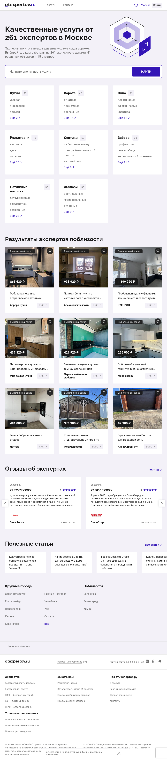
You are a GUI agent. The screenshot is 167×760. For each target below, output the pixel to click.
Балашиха (90, 597)
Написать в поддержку (69, 661)
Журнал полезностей (121, 695)
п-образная (17, 106)
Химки (87, 612)
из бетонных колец (76, 145)
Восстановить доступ (16, 689)
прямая (15, 112)
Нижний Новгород (55, 597)
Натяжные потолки (20, 191)
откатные (70, 100)
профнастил (126, 145)
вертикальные (73, 195)
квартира (124, 112)
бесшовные (17, 212)
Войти (157, 5)
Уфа (46, 612)
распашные (71, 112)
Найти (146, 71)
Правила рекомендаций (18, 731)
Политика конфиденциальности (22, 725)
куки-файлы (83, 752)
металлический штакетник (135, 157)
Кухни (15, 93)
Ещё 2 (15, 118)
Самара (49, 619)
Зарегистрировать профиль (20, 683)
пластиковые (126, 100)
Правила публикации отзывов (73, 695)
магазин (15, 157)
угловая (15, 100)
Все (46, 627)
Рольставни (21, 138)
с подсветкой (18, 206)
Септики (72, 138)
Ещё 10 (16, 163)
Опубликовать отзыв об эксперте (75, 689)
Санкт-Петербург (15, 597)
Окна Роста (17, 525)
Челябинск (51, 604)
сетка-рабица (126, 151)
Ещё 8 (69, 168)
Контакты (115, 701)
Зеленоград (91, 604)
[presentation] (5, 506)
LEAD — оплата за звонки (18, 707)
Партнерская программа (123, 689)
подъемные (71, 106)
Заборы (125, 138)
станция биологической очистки (79, 154)
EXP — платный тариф (17, 701)
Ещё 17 (70, 118)
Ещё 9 (69, 214)
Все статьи (153, 547)
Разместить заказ (67, 683)
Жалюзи (72, 189)
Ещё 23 (16, 218)
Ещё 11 (124, 118)
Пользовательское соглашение (21, 719)
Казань (9, 619)
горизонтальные (75, 201)
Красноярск (12, 627)
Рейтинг (68, 5)
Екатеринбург (13, 604)
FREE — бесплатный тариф (19, 695)
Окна (122, 93)
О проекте (115, 683)
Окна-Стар (97, 525)
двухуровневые (20, 200)
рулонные (70, 207)
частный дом (72, 162)
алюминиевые (127, 106)
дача (13, 151)
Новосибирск (13, 612)
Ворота (70, 93)
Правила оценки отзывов (71, 701)
